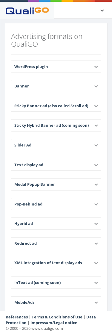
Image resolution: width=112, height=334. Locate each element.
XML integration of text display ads (48, 262)
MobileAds (24, 302)
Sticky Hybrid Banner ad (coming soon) (51, 125)
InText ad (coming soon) (37, 282)
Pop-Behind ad (28, 204)
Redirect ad (25, 243)
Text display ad (28, 164)
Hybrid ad (23, 223)
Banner (21, 86)
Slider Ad (22, 145)
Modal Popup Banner (34, 184)
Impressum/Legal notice (53, 322)
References (17, 317)
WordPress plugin (31, 66)
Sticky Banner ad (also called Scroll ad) (51, 105)
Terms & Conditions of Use (57, 317)
